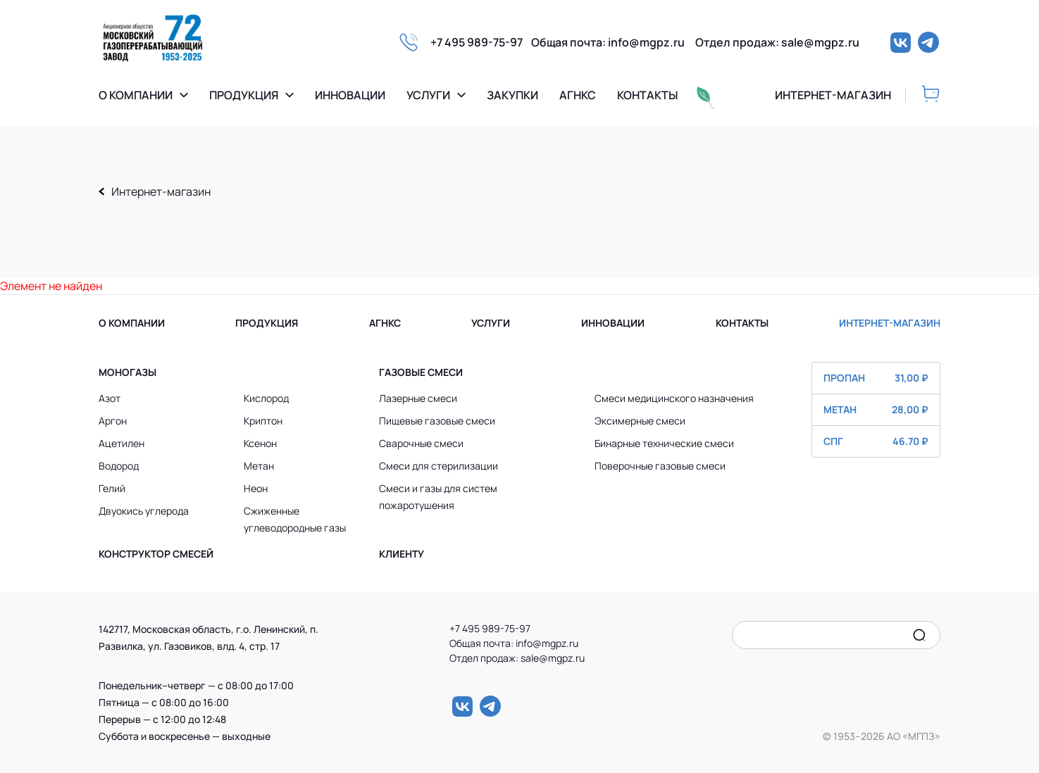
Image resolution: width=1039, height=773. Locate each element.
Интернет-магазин (161, 191)
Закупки (512, 95)
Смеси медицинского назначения (674, 398)
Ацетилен (121, 443)
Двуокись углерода (144, 510)
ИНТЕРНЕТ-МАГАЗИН (889, 322)
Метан (259, 465)
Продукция (243, 95)
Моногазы (127, 372)
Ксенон (260, 443)
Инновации (350, 95)
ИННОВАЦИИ (613, 322)
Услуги (428, 95)
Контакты (647, 95)
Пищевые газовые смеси (437, 420)
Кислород (266, 398)
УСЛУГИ (490, 322)
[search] (919, 635)
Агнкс (577, 95)
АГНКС (385, 322)
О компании (136, 95)
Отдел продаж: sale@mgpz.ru (777, 42)
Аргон (113, 420)
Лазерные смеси (418, 398)
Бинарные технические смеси (664, 443)
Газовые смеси (421, 372)
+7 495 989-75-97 (480, 42)
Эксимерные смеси (640, 420)
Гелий (112, 488)
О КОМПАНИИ (132, 322)
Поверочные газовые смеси (660, 465)
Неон (256, 488)
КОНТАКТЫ (742, 322)
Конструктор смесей (156, 553)
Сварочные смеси (421, 443)
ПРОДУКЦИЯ (266, 322)
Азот (109, 398)
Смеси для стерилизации (438, 465)
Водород (119, 465)
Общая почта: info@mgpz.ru (613, 42)
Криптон (263, 420)
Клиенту (401, 553)
